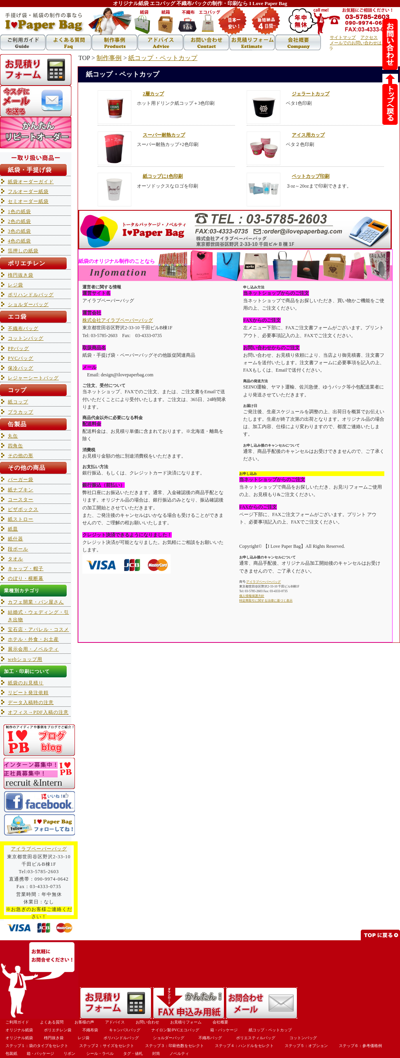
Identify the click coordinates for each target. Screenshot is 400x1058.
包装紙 (11, 1053)
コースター (20, 499)
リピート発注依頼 (28, 692)
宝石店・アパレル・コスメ (38, 629)
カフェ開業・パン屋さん (36, 602)
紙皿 (13, 529)
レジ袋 (15, 285)
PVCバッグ (20, 358)
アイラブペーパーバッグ (263, 582)
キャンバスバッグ (124, 1030)
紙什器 (15, 539)
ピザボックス (23, 509)
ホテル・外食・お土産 (33, 639)
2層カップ (153, 94)
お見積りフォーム (186, 1022)
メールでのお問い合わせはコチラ (359, 45)
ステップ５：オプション (306, 1045)
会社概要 (220, 1022)
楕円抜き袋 (20, 275)
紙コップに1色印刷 (163, 176)
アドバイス (115, 1022)
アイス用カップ (308, 135)
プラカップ (20, 412)
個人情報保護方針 (251, 596)
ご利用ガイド (17, 1022)
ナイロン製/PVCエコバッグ (175, 1030)
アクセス (369, 37)
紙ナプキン (20, 490)
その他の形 (20, 455)
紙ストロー (20, 519)
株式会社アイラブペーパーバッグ (117, 320)
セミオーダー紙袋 (28, 201)
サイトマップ (343, 37)
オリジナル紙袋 (19, 1030)
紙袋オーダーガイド (31, 181)
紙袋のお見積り (26, 683)
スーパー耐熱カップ (164, 135)
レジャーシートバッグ (33, 378)
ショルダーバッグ (28, 304)
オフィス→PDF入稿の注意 (38, 712)
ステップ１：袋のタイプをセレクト (36, 1045)
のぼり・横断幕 (26, 578)
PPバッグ (18, 348)
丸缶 (13, 436)
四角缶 (15, 446)
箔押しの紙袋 (23, 251)
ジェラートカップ (310, 94)
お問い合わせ (147, 1022)
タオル (15, 559)
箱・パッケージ (224, 1030)
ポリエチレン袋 (57, 1030)
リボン (69, 1053)
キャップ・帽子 (26, 568)
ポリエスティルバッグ (255, 1038)
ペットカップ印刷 (310, 176)
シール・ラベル (100, 1053)
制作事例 (109, 58)
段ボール (18, 549)
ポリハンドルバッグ (31, 294)
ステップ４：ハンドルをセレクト (244, 1045)
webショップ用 (25, 659)
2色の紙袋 (19, 221)
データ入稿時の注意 (31, 702)
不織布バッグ (23, 328)
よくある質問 (52, 1022)
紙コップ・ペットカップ (162, 58)
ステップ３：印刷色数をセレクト (174, 1045)
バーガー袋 (20, 479)
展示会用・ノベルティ (33, 649)
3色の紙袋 (19, 231)
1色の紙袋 (19, 211)
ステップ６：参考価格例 (360, 1045)
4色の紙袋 (19, 241)
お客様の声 (84, 1022)
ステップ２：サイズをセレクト (106, 1045)
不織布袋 (90, 1030)
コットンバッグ (26, 338)
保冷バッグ (20, 368)
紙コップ (18, 402)
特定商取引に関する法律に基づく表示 (266, 600)
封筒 (156, 1053)
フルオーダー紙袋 (28, 191)
